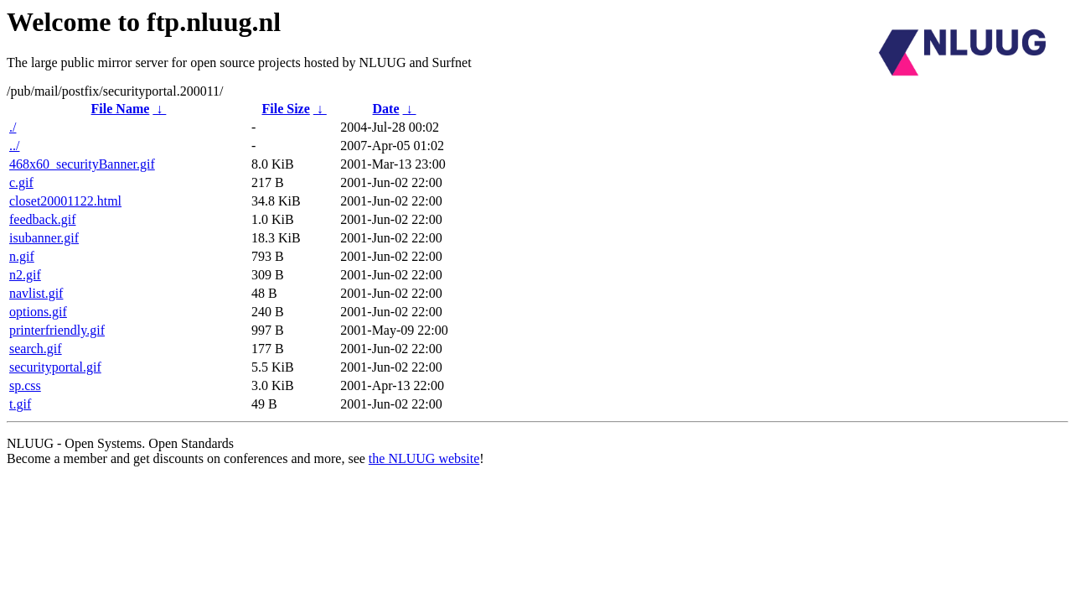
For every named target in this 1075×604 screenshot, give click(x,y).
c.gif (21, 182)
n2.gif (25, 275)
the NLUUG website (424, 458)
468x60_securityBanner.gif (82, 164)
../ (14, 145)
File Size (285, 109)
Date (386, 109)
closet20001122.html (65, 201)
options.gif (38, 312)
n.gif (21, 256)
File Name (120, 109)
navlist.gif (36, 293)
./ (12, 127)
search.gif (35, 348)
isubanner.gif (44, 238)
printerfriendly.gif (57, 330)
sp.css (25, 385)
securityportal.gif (55, 367)
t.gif (20, 404)
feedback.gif (42, 219)
